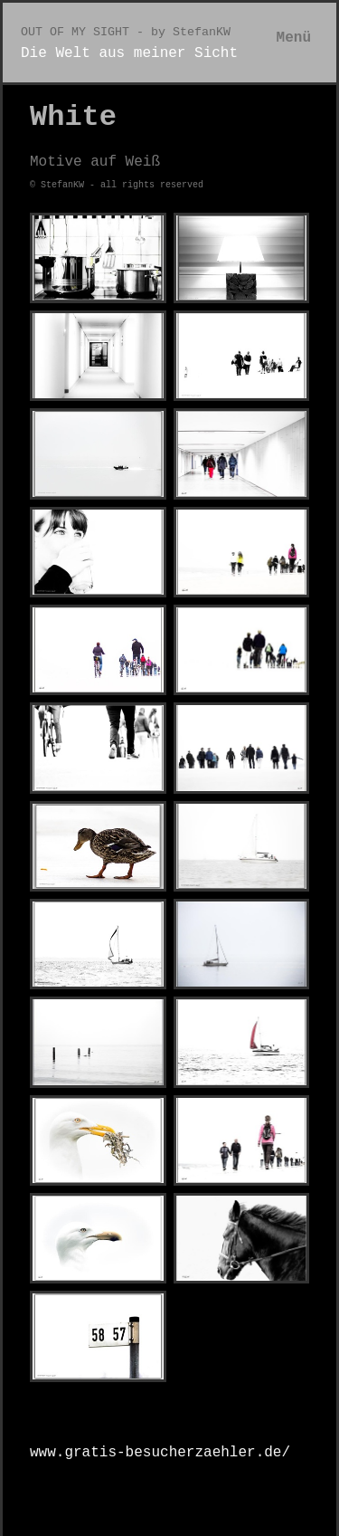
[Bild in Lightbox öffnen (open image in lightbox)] (98, 258)
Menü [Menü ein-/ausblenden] (294, 38)
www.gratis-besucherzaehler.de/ (160, 1453)
